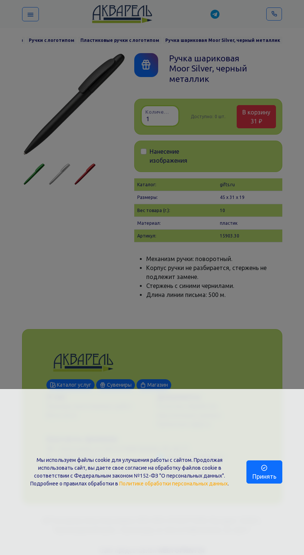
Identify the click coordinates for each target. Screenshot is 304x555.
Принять (264, 472)
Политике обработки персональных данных (173, 484)
